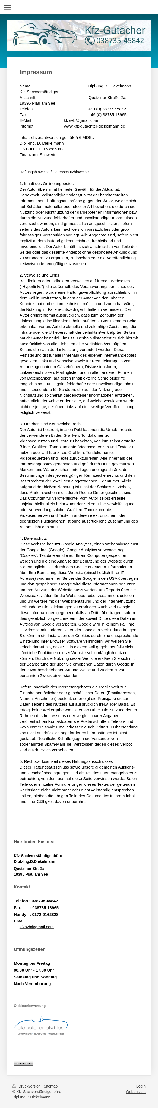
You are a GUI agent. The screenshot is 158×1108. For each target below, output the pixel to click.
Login (141, 1086)
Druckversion (27, 1086)
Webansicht (136, 1091)
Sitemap (51, 1086)
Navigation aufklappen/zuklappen (79, 7)
